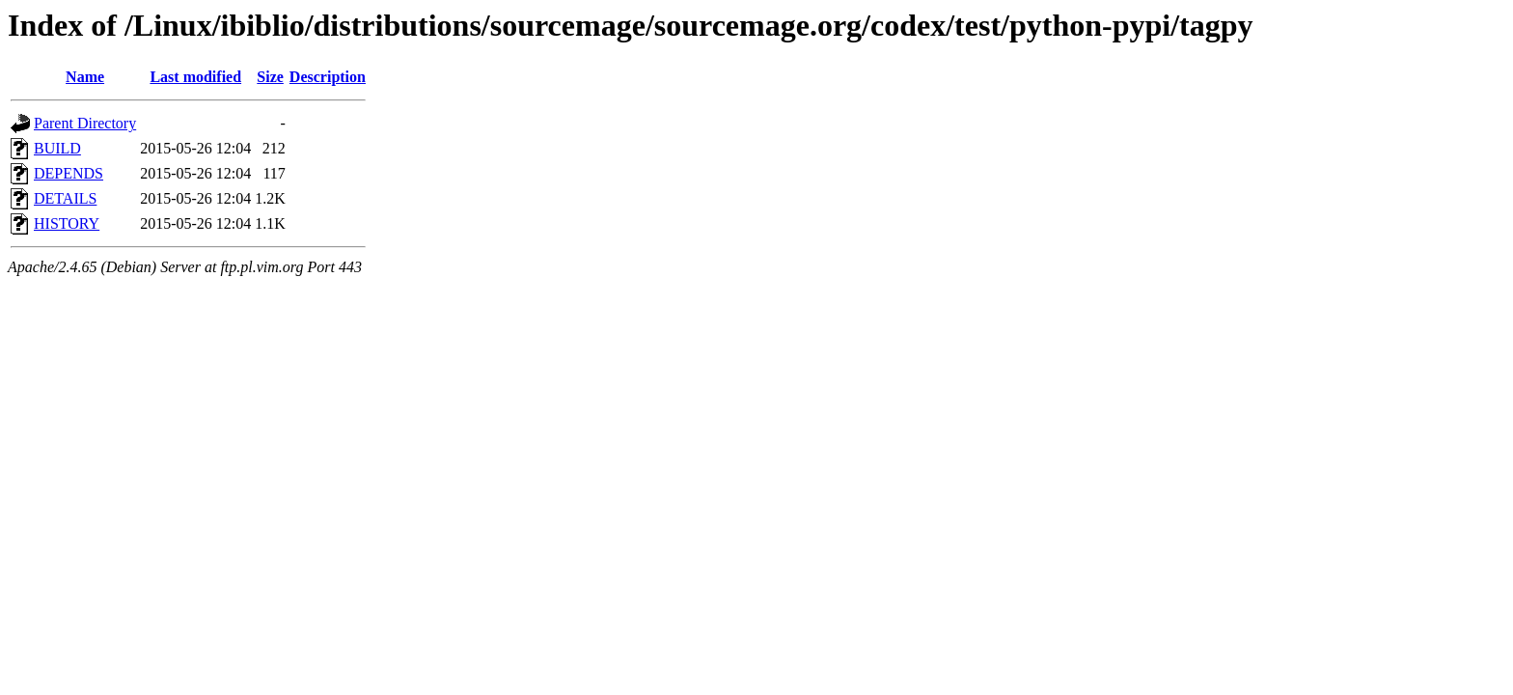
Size (270, 77)
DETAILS (65, 198)
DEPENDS (68, 173)
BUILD (57, 148)
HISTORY (66, 223)
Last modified (195, 77)
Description (327, 77)
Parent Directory (85, 123)
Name (85, 77)
